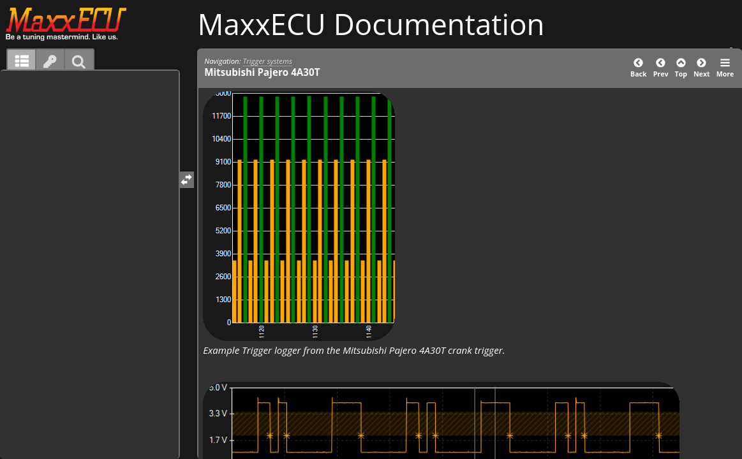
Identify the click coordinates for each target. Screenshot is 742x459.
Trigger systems (267, 61)
